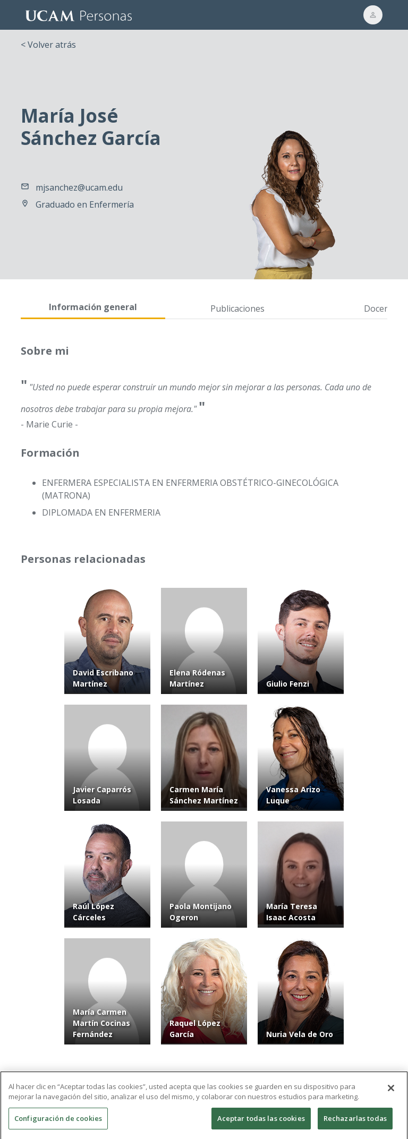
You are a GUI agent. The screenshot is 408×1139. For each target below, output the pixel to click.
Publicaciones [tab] (237, 308)
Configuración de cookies (58, 1125)
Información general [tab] (93, 307)
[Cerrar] (391, 1095)
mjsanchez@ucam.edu (79, 187)
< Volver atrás (48, 44)
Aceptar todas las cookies (261, 1125)
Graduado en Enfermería (85, 204)
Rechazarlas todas (355, 1125)
